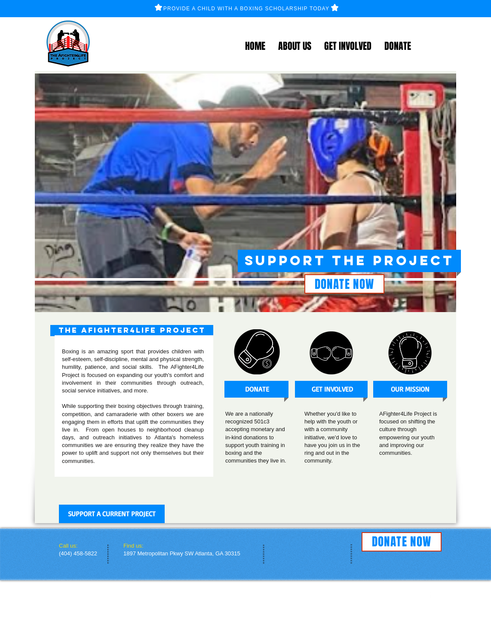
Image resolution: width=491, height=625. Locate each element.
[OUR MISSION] (410, 389)
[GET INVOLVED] (332, 389)
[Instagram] (401, 593)
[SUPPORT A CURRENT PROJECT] (112, 514)
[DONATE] (256, 389)
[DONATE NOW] (344, 284)
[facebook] (430, 593)
